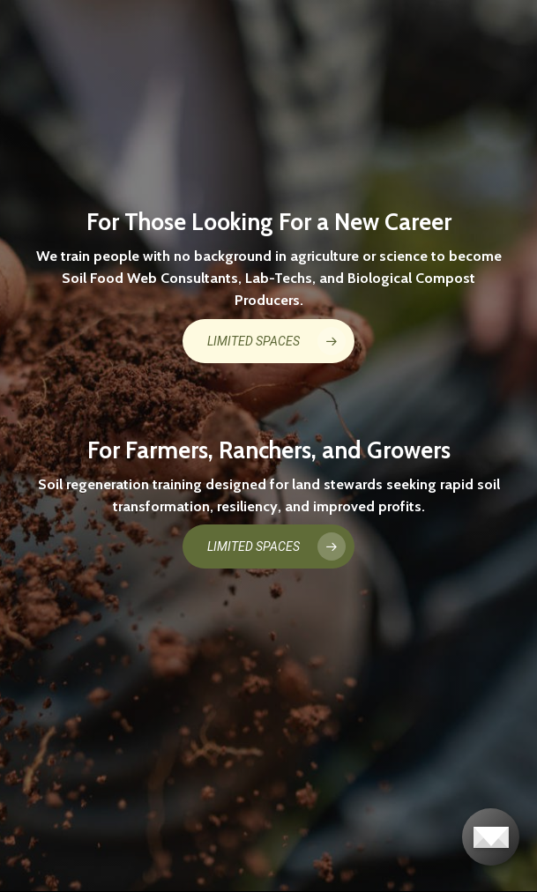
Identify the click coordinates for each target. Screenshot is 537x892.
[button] (268, 341)
